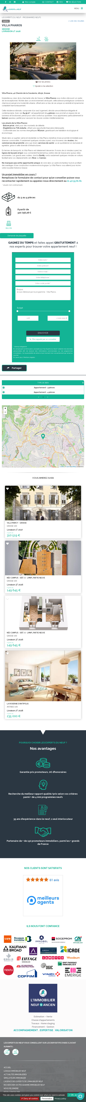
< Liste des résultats (76, 21)
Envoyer (43, 333)
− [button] (5, 417)
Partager (14, 368)
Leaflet (62, 471)
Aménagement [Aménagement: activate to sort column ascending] (66, 383)
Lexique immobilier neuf (15, 1076)
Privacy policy (60, 1099)
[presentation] (43, 327)
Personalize (47, 1099)
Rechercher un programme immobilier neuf (24, 1090)
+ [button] (5, 413)
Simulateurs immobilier (15, 1083)
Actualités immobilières (15, 1079)
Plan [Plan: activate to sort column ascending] (80, 383)
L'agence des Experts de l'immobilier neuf (23, 1086)
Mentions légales (29, 357)
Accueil (7, 1072)
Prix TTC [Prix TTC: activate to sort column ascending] (40, 383)
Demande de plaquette (17, 236)
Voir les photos (43, 82)
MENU (78, 8)
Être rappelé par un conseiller (43, 339)
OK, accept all (76, 1095)
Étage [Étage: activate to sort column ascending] (52, 383)
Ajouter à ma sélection (43, 86)
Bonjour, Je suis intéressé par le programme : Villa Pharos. (43, 293)
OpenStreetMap (71, 471)
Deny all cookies (29, 1099)
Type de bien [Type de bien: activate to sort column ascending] (11, 383)
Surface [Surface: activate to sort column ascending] (27, 383)
